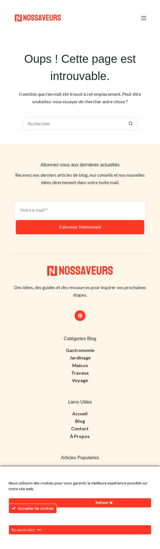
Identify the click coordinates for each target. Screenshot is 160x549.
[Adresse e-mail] (80, 210)
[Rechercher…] (73, 123)
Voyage (80, 380)
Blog (80, 421)
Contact (80, 428)
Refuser (104, 503)
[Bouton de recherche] (130, 123)
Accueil (79, 413)
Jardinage (80, 357)
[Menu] (143, 18)
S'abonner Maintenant (80, 226)
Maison (80, 365)
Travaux (80, 372)
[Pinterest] (80, 315)
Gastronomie (80, 350)
